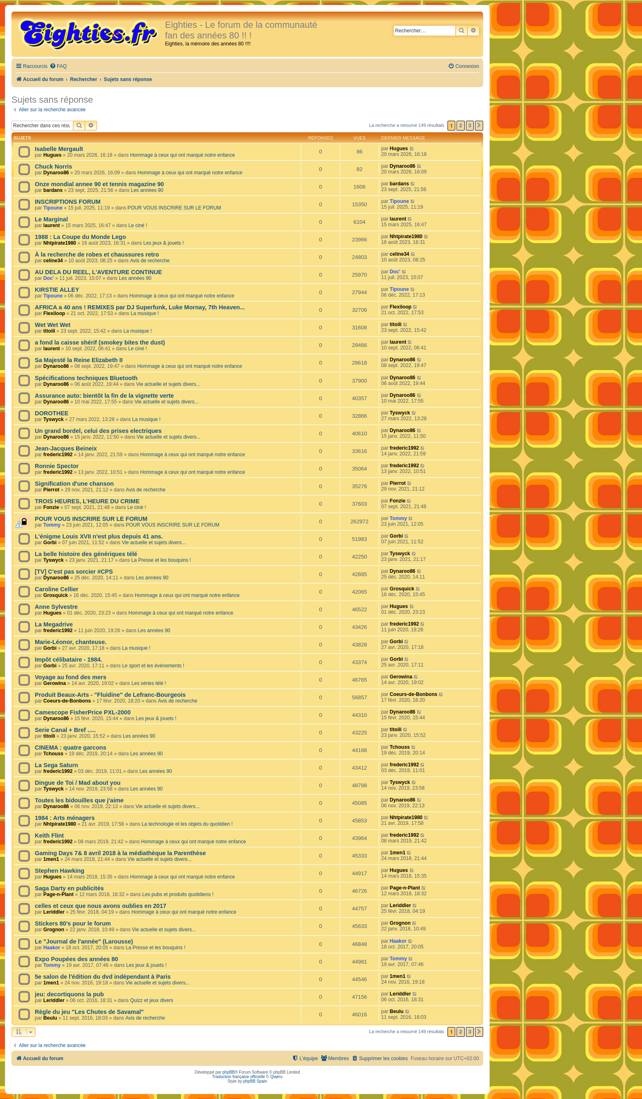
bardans (53, 190)
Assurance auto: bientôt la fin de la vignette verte (104, 395)
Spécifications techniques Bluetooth (86, 378)
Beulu (50, 1018)
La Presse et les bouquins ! (161, 560)
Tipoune (53, 208)
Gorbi (50, 542)
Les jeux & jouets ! (163, 243)
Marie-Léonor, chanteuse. (70, 642)
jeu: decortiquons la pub (69, 994)
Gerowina (54, 683)
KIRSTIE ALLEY (57, 289)
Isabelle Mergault (59, 149)
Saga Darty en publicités (69, 888)
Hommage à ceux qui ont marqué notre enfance (182, 155)
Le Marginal (51, 219)
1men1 (51, 859)
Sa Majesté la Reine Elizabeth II (79, 360)
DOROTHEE (51, 413)
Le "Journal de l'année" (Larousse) (84, 941)
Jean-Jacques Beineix (66, 448)
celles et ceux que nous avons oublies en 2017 (100, 906)
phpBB (228, 1072)
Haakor (51, 947)
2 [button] (460, 125)
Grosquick (55, 595)
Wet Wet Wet (52, 325)
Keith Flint (49, 835)
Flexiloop (54, 313)
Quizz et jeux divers (152, 1000)
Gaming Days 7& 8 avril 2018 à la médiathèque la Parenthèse (120, 853)
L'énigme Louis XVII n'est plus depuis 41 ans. (99, 536)
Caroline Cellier (57, 589)
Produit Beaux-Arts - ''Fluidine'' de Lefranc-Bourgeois (110, 694)
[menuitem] (58, 66)
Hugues (52, 155)
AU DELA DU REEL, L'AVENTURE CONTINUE (98, 272)
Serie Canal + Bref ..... (65, 730)
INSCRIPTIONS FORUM (67, 201)
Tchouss (53, 754)
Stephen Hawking (59, 870)
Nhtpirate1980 (59, 243)
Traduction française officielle (238, 1076)
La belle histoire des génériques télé (86, 554)
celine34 (53, 260)
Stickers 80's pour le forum (73, 923)
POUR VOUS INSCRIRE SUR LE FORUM (174, 208)
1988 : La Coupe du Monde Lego (80, 237)
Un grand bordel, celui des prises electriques (98, 431)
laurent (51, 225)
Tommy (52, 525)
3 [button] (469, 125)
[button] (479, 126)
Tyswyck (53, 419)
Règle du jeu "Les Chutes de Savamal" (89, 1012)
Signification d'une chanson (74, 483)
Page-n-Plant (58, 894)
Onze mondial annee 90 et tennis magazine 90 (99, 184)
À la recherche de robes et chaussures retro (97, 254)
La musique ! (145, 313)
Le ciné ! (138, 225)
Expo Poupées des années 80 (76, 959)
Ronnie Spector (57, 466)
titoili (49, 331)
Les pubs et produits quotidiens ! (177, 894)
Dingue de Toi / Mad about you (77, 782)
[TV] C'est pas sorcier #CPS (74, 571)
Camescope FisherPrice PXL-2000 (83, 712)
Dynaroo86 (56, 173)
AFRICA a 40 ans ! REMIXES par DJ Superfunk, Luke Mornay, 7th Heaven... (140, 307)
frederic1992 (57, 454)
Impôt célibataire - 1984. (68, 659)
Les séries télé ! (148, 683)
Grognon (53, 929)
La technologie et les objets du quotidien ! (187, 824)
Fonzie (51, 507)
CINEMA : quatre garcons (70, 747)
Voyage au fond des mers (70, 677)
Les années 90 (147, 190)
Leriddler (54, 912)
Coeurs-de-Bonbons (67, 701)
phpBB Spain (255, 1081)
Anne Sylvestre (56, 607)
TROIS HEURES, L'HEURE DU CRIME (87, 501)
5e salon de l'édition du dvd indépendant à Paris (103, 976)
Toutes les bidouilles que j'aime (79, 800)
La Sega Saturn (56, 765)
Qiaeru (276, 1076)
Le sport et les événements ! (153, 666)
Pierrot (51, 490)
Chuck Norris (53, 166)
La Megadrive (54, 624)
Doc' (48, 278)
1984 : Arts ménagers (65, 818)
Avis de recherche (150, 260)
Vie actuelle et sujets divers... (168, 384)
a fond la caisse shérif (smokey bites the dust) (100, 342)
